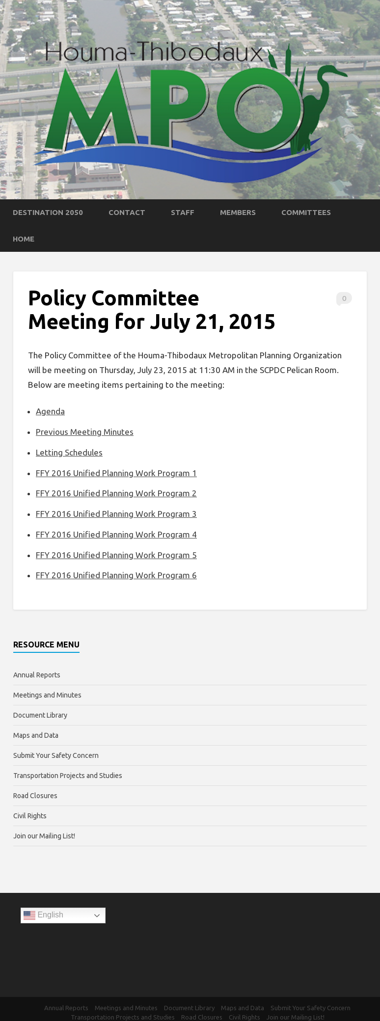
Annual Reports (36, 675)
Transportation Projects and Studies (67, 775)
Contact (127, 212)
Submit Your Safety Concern (56, 755)
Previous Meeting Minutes (85, 431)
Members (238, 212)
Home (23, 239)
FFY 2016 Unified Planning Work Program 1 (116, 473)
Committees (306, 212)
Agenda (50, 411)
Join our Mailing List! (44, 836)
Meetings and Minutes (47, 695)
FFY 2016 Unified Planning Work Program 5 (116, 555)
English (43, 915)
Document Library (40, 715)
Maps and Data (35, 735)
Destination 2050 (48, 212)
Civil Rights (30, 816)
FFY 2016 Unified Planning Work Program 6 (116, 575)
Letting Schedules (69, 452)
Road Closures (35, 796)
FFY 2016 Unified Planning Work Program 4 (116, 534)
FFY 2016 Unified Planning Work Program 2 (116, 493)
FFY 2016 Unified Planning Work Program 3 (116, 513)
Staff (182, 212)
